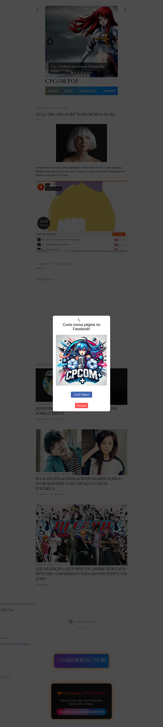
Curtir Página (81, 394)
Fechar (81, 405)
